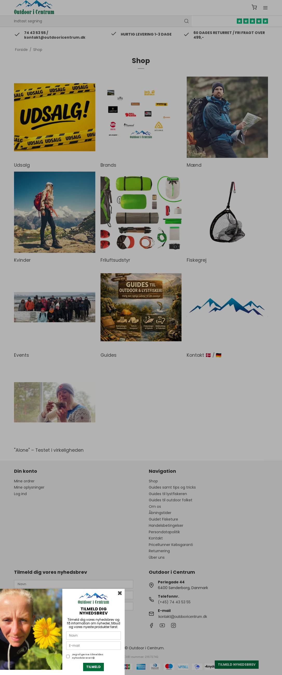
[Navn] (93, 635)
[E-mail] (93, 645)
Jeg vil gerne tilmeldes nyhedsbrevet (87, 656)
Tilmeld (93, 667)
